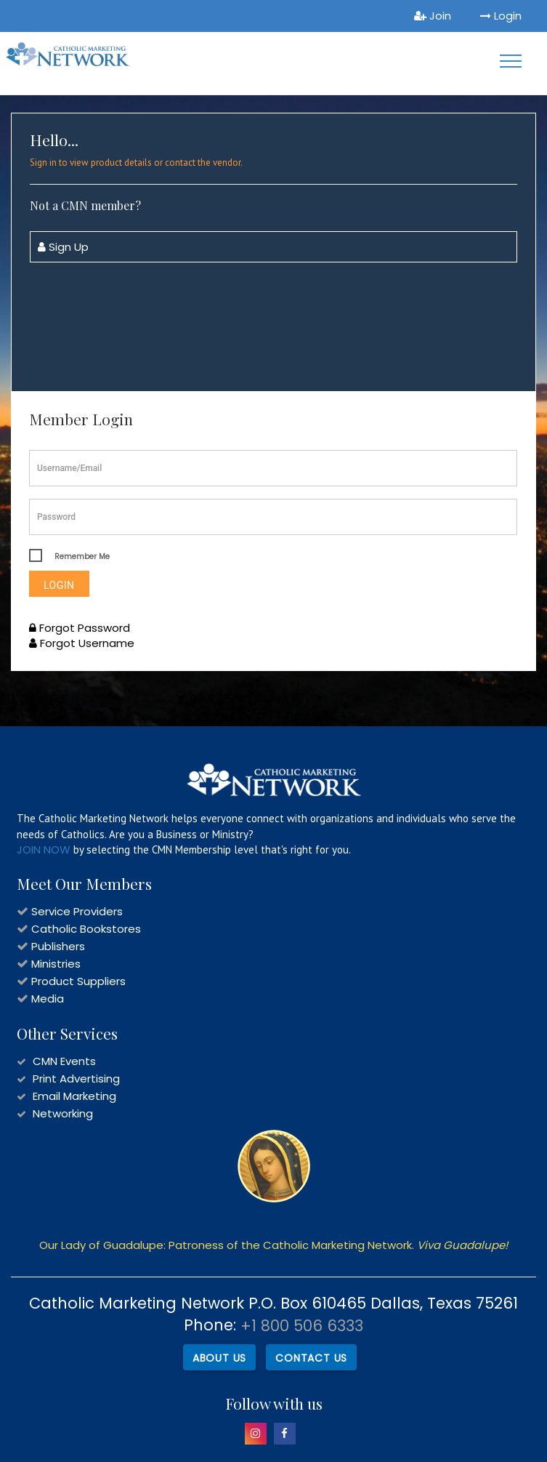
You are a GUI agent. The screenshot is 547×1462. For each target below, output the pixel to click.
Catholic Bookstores (86, 928)
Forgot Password (79, 627)
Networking (63, 1113)
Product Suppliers (78, 981)
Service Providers (77, 911)
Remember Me (82, 556)
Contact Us (311, 1358)
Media (47, 998)
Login (501, 15)
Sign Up (63, 246)
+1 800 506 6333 (301, 1325)
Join (432, 15)
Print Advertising (76, 1078)
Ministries (56, 963)
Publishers (58, 946)
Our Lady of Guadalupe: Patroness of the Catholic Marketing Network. (273, 1245)
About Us (219, 1358)
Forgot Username (81, 643)
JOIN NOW (43, 849)
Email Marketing (74, 1096)
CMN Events (64, 1061)
